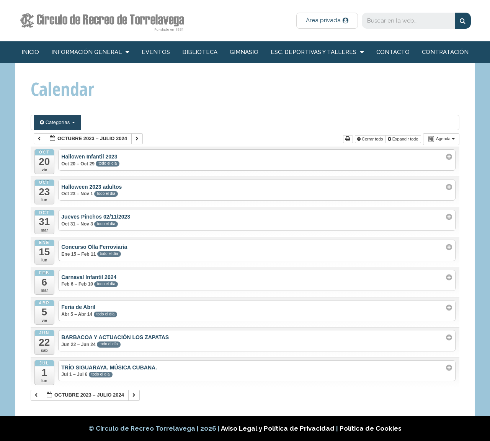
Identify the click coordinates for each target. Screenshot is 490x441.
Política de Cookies (371, 428)
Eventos (156, 52)
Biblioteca (199, 52)
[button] (327, 21)
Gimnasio (244, 52)
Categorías (57, 122)
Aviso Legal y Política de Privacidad (278, 428)
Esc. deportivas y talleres (317, 52)
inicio (30, 52)
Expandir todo (404, 139)
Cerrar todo (370, 139)
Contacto (393, 52)
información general (90, 52)
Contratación (445, 52)
